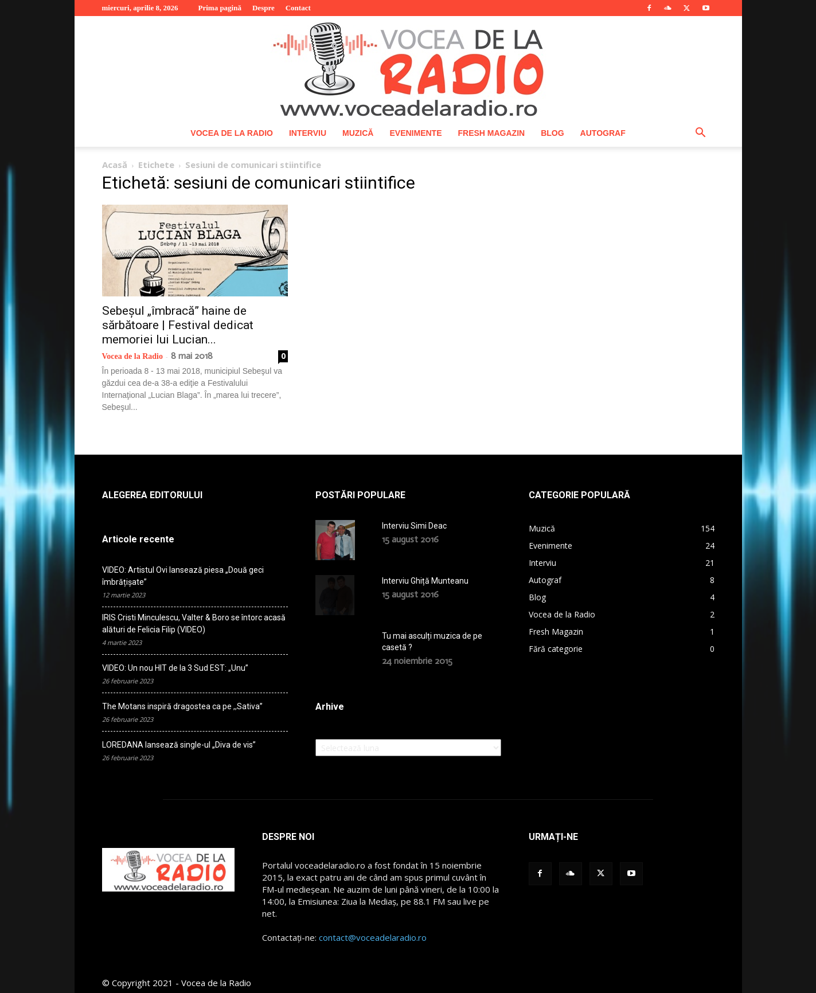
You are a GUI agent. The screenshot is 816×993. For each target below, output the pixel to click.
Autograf (603, 133)
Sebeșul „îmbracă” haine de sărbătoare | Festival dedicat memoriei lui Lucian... (177, 325)
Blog (552, 133)
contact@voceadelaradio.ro (373, 937)
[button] (701, 133)
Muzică (357, 133)
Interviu (307, 133)
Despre (263, 7)
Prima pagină (219, 7)
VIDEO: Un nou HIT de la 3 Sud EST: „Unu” (175, 668)
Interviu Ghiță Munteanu (425, 580)
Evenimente (415, 133)
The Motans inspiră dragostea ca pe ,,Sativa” (182, 706)
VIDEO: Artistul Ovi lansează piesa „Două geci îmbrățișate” (183, 576)
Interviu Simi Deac (414, 525)
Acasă (114, 164)
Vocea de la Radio (231, 133)
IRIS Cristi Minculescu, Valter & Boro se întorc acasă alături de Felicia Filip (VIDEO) (194, 623)
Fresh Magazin (491, 133)
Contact (298, 7)
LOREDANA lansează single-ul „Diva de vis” (179, 744)
